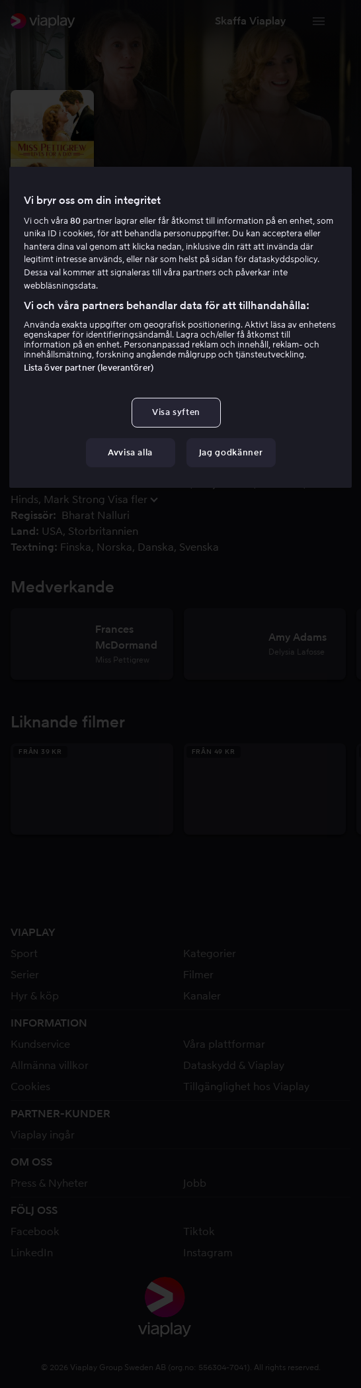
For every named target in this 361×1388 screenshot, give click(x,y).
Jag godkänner (230, 452)
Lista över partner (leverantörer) (89, 368)
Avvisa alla (130, 452)
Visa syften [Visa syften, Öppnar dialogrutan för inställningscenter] (176, 412)
